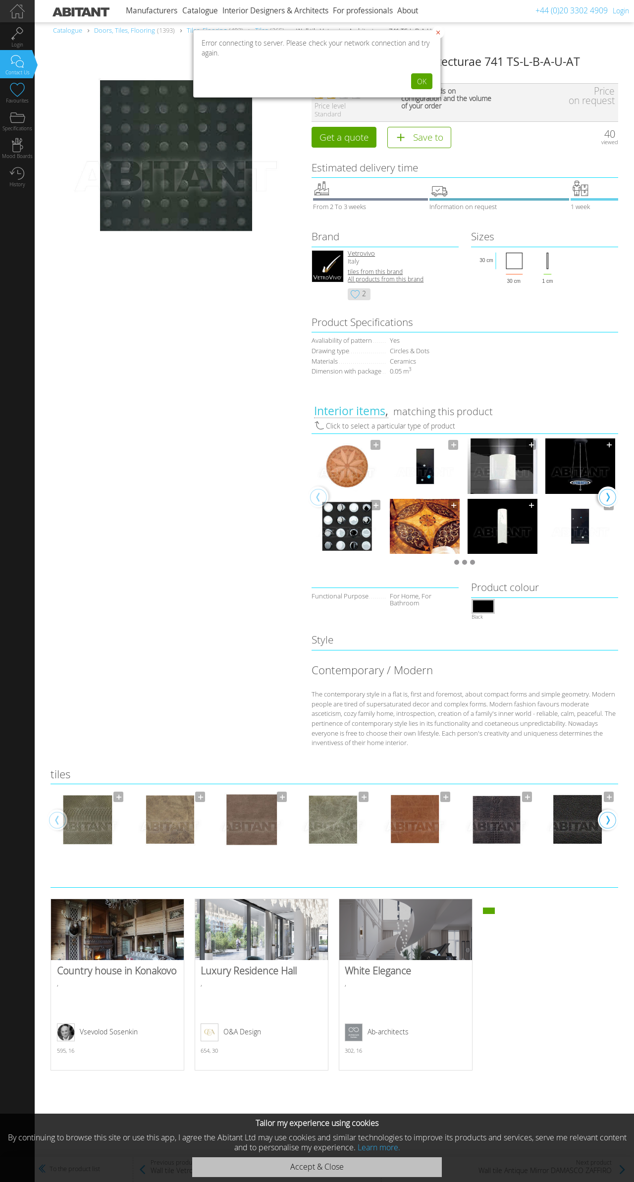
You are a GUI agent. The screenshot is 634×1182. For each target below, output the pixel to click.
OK (421, 81)
